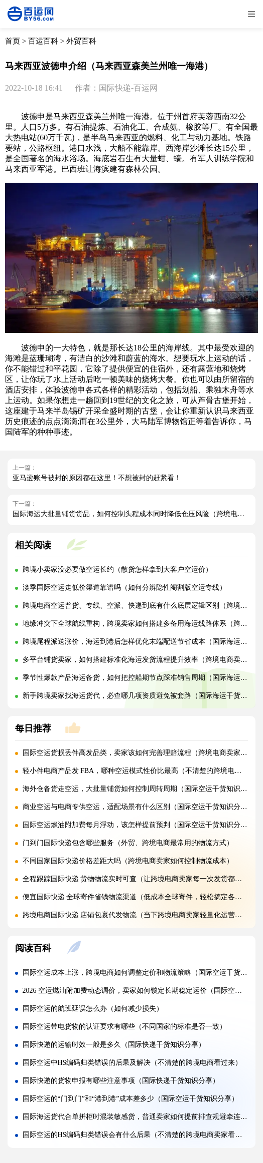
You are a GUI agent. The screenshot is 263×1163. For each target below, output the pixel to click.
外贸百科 (81, 41)
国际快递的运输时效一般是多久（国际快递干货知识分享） (114, 1044)
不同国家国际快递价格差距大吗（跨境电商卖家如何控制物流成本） (128, 861)
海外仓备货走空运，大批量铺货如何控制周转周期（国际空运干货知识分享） (142, 789)
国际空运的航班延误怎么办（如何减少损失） (93, 1008)
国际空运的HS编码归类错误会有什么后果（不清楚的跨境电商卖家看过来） (139, 1134)
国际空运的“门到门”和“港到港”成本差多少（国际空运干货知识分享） (131, 1098)
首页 (12, 41)
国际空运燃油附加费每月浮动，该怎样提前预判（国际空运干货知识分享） (138, 825)
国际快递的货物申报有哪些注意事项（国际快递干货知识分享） (121, 1080)
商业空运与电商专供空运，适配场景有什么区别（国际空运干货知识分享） (138, 807)
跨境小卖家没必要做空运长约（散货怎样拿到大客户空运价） (117, 569)
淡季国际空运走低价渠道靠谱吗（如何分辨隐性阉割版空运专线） (124, 587)
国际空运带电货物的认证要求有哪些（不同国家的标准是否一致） (124, 1026)
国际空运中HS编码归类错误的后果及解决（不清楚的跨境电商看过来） (132, 1062)
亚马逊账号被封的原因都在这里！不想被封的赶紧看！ (97, 478)
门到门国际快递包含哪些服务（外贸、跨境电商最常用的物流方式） (128, 843)
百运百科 (43, 41)
